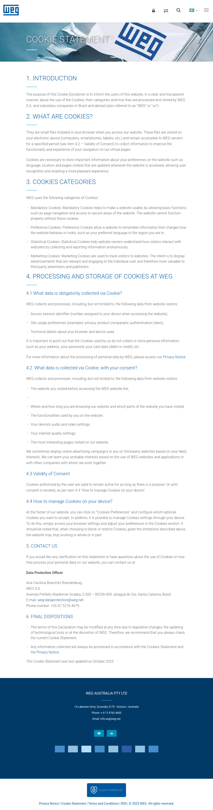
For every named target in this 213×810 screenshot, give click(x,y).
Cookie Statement (73, 803)
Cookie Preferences (111, 790)
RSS (124, 803)
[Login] (153, 10)
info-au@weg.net (110, 718)
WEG (9, 10)
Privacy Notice (174, 357)
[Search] (178, 10)
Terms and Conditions (103, 803)
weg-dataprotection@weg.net (60, 600)
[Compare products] (165, 10)
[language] (193, 10)
